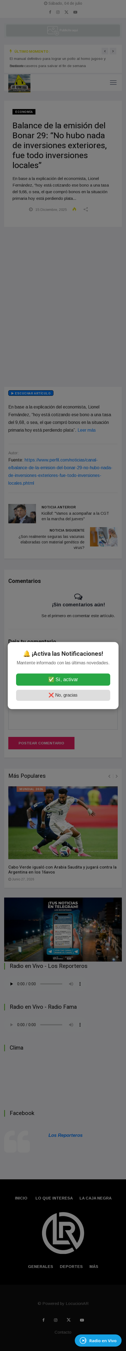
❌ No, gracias (63, 695)
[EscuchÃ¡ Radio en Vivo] (98, 1340)
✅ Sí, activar (63, 679)
